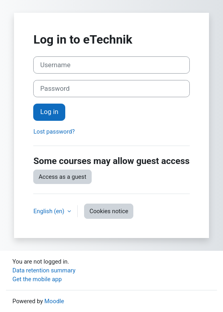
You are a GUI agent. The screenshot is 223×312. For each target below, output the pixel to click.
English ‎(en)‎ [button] (49, 211)
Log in (49, 112)
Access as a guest (62, 176)
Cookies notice (108, 211)
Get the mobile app (37, 279)
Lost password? (53, 131)
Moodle (54, 301)
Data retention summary (44, 270)
